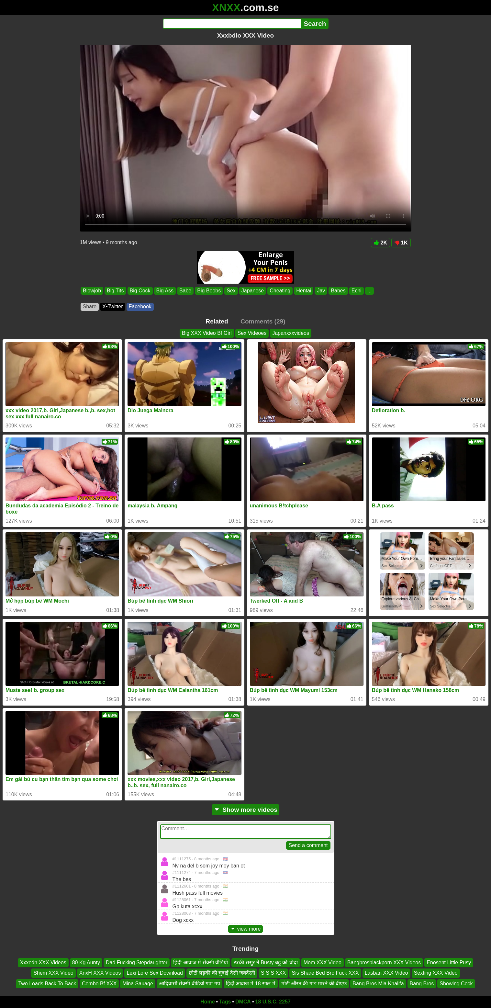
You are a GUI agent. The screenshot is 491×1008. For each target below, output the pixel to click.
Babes (338, 290)
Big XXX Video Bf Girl (207, 333)
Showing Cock (456, 983)
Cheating (280, 290)
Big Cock (139, 290)
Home (207, 1001)
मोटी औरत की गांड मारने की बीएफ (314, 983)
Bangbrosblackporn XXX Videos (384, 962)
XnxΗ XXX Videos (100, 973)
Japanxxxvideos (290, 333)
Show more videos (245, 809)
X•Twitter (112, 306)
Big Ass (164, 290)
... (369, 290)
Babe (185, 290)
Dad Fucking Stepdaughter (136, 962)
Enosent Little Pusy (449, 962)
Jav (321, 290)
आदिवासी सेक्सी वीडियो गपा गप (189, 983)
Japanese (252, 290)
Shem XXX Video (53, 973)
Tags (225, 1001)
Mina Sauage (137, 983)
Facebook (140, 306)
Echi (356, 290)
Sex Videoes (252, 333)
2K (380, 242)
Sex (231, 290)
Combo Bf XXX (99, 983)
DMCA (243, 1001)
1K (400, 242)
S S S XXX (273, 973)
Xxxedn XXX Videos (43, 962)
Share (90, 306)
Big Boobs (209, 290)
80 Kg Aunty (86, 962)
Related (217, 321)
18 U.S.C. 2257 (273, 1001)
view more (245, 929)
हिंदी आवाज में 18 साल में (250, 983)
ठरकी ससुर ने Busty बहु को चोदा (266, 962)
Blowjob (92, 290)
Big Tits (115, 290)
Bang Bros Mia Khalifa (378, 983)
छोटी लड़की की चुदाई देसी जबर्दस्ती (222, 973)
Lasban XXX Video (386, 973)
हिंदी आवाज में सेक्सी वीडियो (200, 962)
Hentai (303, 290)
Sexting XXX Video (436, 973)
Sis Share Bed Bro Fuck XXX (325, 973)
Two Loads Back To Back (47, 983)
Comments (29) (262, 321)
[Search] (232, 23)
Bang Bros (422, 983)
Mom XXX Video (322, 962)
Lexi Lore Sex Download (155, 973)
